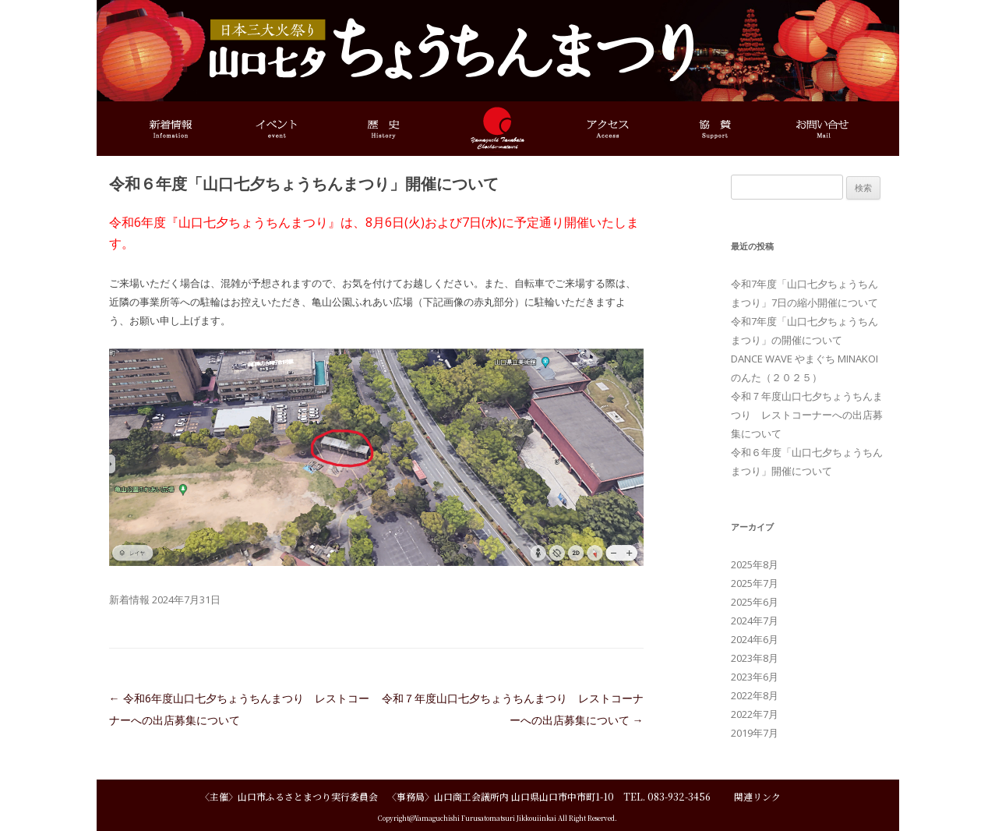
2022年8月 (754, 695)
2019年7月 (754, 733)
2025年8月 (754, 564)
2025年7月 (754, 583)
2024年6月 (754, 639)
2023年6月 (754, 677)
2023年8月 (754, 658)
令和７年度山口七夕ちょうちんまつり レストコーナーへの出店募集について (807, 414)
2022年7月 (754, 714)
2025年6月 (754, 602)
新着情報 (129, 599)
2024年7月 (754, 621)
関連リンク (757, 796)
